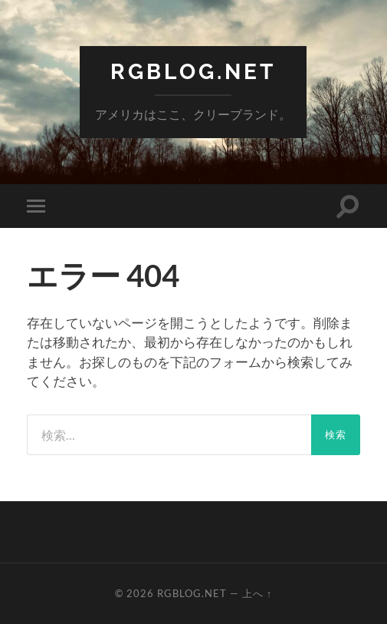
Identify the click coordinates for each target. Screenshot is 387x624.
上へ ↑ (257, 593)
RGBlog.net (193, 71)
